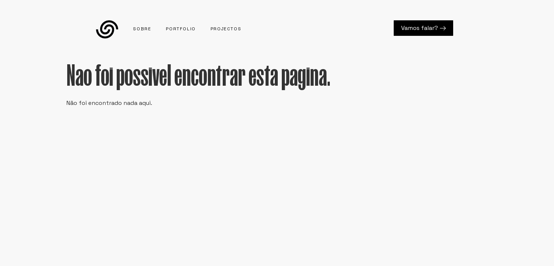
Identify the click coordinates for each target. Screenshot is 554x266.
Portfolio (180, 29)
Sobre (142, 29)
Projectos (226, 29)
